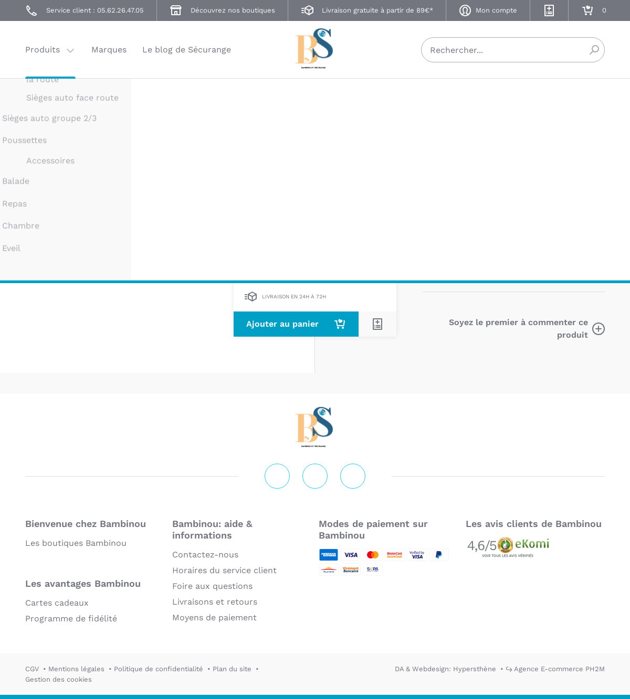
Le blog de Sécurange (186, 50)
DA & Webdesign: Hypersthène (445, 669)
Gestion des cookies (58, 679)
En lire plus (446, 274)
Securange (315, 48)
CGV (32, 669)
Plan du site (232, 669)
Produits (42, 50)
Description (447, 209)
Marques (109, 50)
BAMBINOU (441, 98)
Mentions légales (76, 669)
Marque (497, 209)
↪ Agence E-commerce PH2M (555, 669)
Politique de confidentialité (158, 669)
